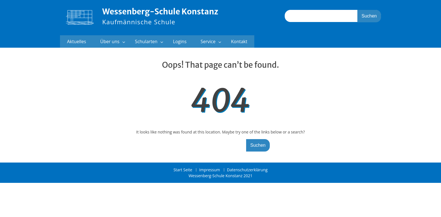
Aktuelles (76, 41)
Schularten (146, 41)
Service (208, 41)
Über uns (109, 41)
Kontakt (239, 41)
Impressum (209, 170)
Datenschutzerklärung (247, 170)
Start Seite (182, 170)
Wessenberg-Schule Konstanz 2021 (220, 175)
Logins (179, 41)
